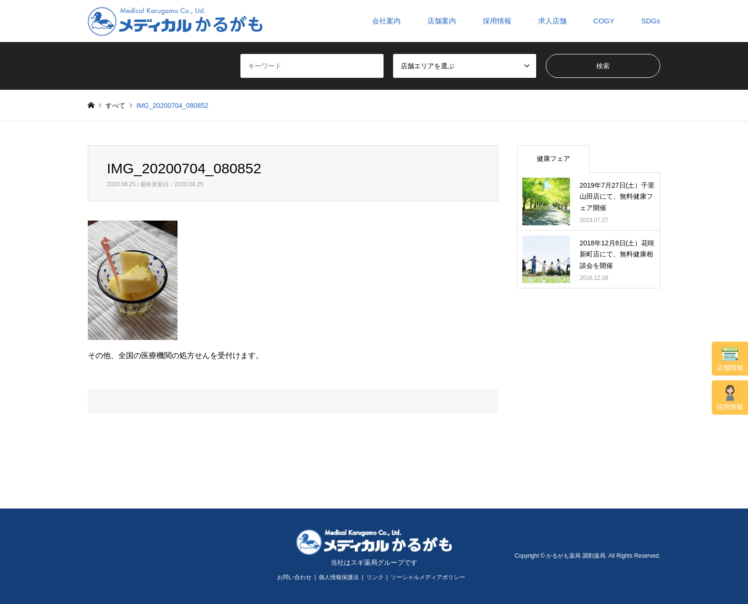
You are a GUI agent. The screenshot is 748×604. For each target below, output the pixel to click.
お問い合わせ (294, 577)
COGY (603, 21)
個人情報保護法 (339, 577)
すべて (115, 105)
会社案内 (386, 21)
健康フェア (553, 158)
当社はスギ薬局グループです (374, 562)
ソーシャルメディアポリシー (428, 577)
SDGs (650, 21)
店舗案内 (441, 21)
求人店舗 (552, 21)
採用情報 (730, 397)
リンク (375, 577)
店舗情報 (730, 358)
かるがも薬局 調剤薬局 (575, 555)
